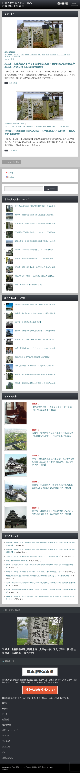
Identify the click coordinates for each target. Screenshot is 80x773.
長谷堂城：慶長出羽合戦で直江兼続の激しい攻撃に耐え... (35, 206)
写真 (22, 54)
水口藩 (63, 54)
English (5, 709)
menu (74, 3)
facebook (66, 3)
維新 (68, 54)
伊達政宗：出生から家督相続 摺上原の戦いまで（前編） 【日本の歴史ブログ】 (34, 572)
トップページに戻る (11, 162)
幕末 (47, 54)
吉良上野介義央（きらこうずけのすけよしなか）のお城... (35, 348)
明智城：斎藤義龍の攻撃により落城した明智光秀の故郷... (35, 383)
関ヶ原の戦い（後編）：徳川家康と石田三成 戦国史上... (35, 276)
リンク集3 (6, 747)
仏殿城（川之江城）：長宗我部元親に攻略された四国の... (35, 339)
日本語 (4, 703)
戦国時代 (16, 123)
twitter (62, 3)
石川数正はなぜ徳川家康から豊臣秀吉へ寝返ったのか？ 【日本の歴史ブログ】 (34, 556)
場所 (43, 54)
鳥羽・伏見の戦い (13, 56)
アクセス (16, 54)
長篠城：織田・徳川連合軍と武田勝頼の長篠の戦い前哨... (35, 267)
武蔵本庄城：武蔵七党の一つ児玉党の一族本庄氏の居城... (35, 223)
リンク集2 (6, 741)
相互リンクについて (10, 730)
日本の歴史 (38, 126)
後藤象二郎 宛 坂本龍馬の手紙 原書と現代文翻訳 (32, 357)
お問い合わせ (7, 757)
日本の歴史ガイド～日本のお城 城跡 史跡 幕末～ (17, 4)
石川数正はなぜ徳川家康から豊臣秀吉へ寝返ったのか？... (35, 304)
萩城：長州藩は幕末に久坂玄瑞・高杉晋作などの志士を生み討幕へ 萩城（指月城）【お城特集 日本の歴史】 (53, 462)
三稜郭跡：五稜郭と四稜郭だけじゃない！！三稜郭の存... (35, 232)
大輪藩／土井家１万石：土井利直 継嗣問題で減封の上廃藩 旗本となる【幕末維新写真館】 (38, 576)
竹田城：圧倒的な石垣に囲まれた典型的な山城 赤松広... (35, 215)
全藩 (6, 52)
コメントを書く (10, 59)
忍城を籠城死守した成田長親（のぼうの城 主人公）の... (35, 365)
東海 (22, 123)
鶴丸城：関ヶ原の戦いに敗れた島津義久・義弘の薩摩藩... (35, 313)
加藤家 (27, 54)
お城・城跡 (8, 123)
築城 (54, 126)
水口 (58, 54)
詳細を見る (13, 83)
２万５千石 (8, 54)
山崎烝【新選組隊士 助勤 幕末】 (17, 560)
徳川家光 (30, 126)
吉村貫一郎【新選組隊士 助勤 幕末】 (28, 322)
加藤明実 (33, 54)
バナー (4, 752)
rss (59, 3)
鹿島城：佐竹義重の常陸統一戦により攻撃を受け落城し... (35, 258)
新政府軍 (53, 54)
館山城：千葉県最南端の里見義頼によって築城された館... (35, 331)
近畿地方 (12, 52)
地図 (39, 54)
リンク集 (5, 736)
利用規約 (5, 719)
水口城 (49, 126)
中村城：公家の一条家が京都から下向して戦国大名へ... (35, 250)
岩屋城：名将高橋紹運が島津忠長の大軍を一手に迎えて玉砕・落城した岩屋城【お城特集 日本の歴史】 (39, 651)
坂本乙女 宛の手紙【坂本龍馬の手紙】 (29, 284)
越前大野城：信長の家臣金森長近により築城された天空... (35, 241)
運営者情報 (6, 725)
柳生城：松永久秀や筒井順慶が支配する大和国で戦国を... (35, 374)
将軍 (24, 126)
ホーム (4, 714)
